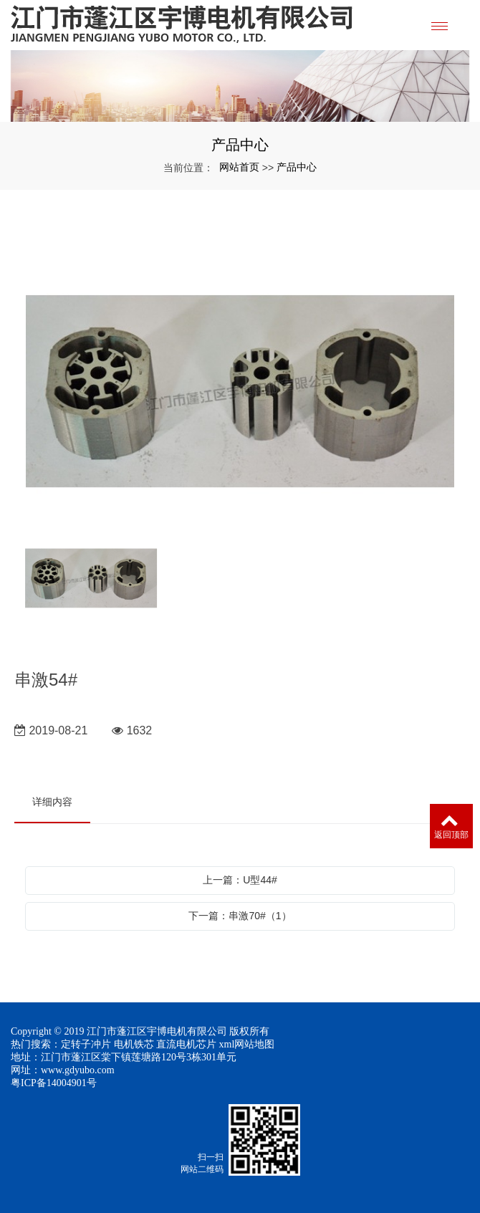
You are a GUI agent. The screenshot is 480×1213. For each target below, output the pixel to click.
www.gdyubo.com (78, 1070)
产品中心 (297, 167)
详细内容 (52, 801)
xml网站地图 (247, 1044)
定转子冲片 (86, 1044)
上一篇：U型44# (240, 880)
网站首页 (239, 167)
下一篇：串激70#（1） (239, 915)
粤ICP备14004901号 (54, 1083)
